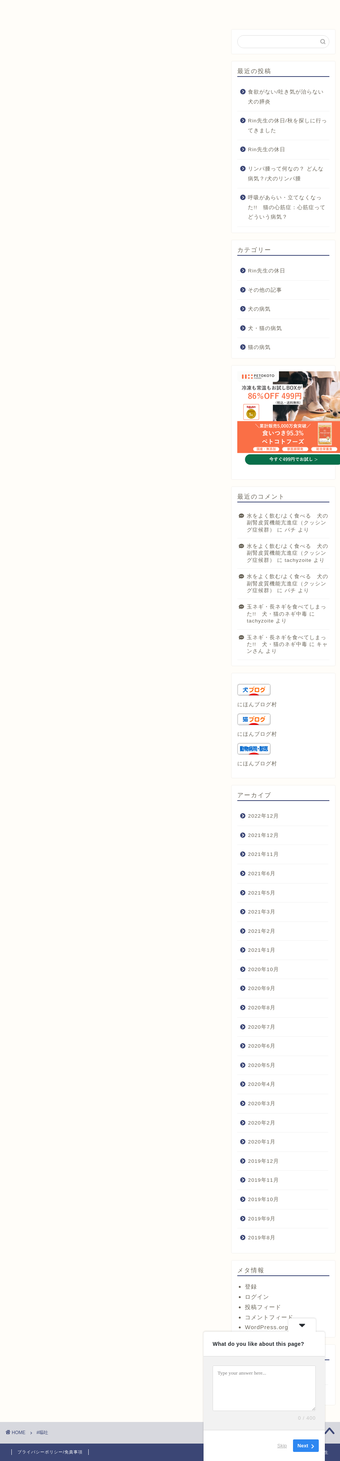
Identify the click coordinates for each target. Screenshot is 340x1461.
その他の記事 (265, 290)
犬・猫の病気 (265, 328)
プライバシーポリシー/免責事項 (50, 1452)
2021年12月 (263, 835)
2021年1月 (262, 950)
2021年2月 (262, 931)
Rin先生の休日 (266, 149)
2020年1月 (262, 1142)
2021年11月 (263, 854)
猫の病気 (259, 347)
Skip (282, 1445)
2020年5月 (262, 1065)
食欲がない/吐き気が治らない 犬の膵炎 (288, 97)
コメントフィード (269, 1317)
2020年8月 (262, 1007)
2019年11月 (263, 1180)
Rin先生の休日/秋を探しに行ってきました (287, 125)
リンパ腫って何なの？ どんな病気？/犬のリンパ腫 (286, 173)
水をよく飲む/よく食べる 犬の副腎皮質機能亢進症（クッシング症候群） (287, 523)
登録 (251, 1286)
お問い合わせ (228, 9)
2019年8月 (262, 1237)
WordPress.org (266, 1327)
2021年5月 (262, 893)
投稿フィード (263, 1307)
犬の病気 (259, 309)
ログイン (257, 1297)
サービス (102, 9)
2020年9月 (262, 988)
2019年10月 (263, 1199)
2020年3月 (262, 1103)
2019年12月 (263, 1161)
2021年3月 (262, 912)
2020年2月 (262, 1123)
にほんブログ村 (257, 704)
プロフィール (165, 9)
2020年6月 (262, 1046)
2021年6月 (262, 873)
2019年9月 (262, 1219)
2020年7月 (262, 1027)
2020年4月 (262, 1084)
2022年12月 (263, 816)
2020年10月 (263, 969)
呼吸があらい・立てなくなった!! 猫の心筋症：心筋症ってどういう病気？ (287, 207)
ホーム (39, 9)
